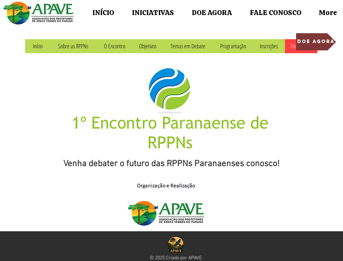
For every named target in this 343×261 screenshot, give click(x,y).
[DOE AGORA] (316, 41)
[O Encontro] (114, 46)
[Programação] (233, 46)
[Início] (37, 46)
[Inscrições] (268, 46)
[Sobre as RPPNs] (73, 46)
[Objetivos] (147, 46)
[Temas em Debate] (188, 46)
